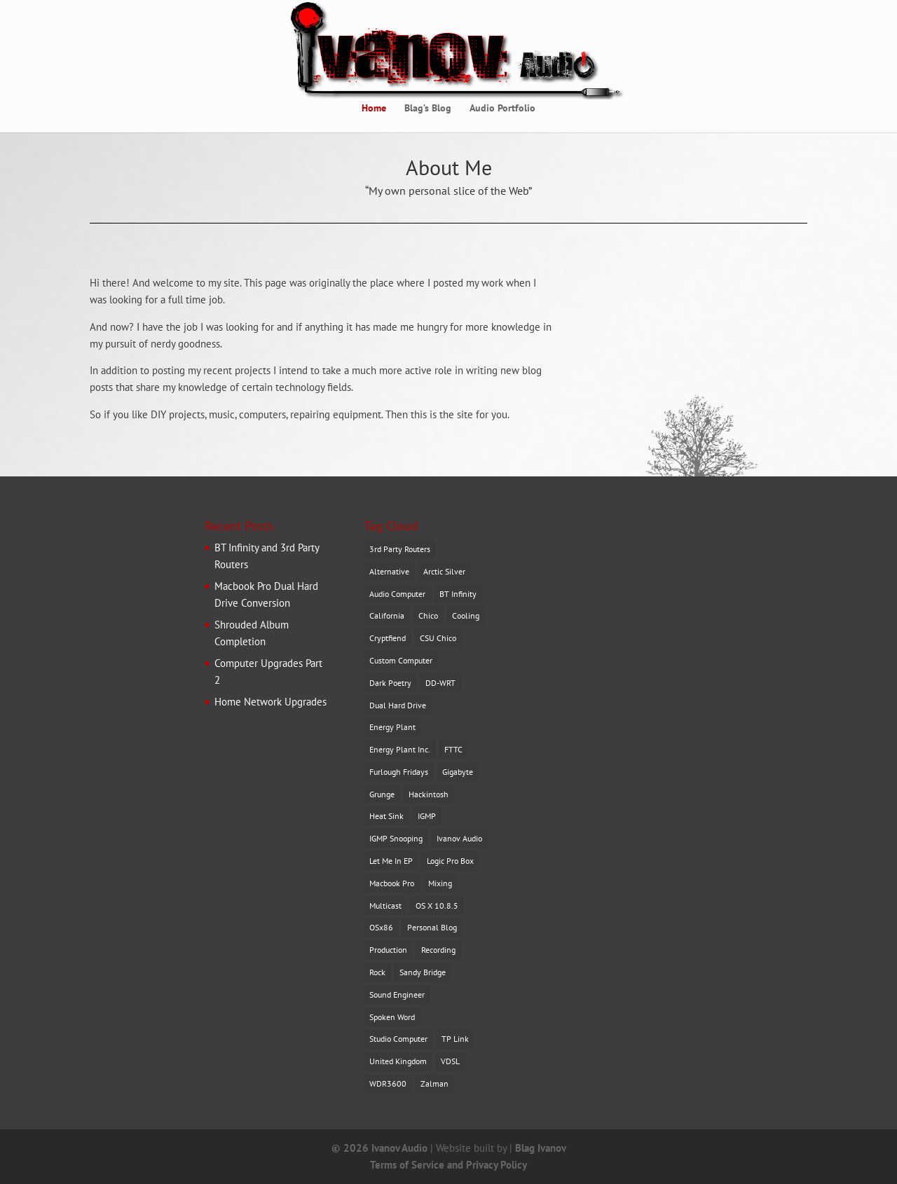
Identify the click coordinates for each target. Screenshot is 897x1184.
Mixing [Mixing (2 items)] (440, 883)
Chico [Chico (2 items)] (428, 615)
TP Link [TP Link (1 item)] (455, 1038)
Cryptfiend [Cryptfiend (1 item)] (387, 638)
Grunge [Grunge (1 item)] (382, 794)
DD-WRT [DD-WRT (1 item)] (440, 682)
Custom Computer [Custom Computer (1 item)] (400, 660)
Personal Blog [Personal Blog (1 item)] (432, 927)
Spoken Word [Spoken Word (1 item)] (392, 1017)
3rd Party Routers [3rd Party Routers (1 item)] (399, 549)
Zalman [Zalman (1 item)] (434, 1083)
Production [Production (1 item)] (388, 949)
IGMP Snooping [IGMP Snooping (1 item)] (396, 838)
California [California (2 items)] (386, 615)
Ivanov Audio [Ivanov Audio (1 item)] (459, 838)
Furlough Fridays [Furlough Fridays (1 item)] (398, 771)
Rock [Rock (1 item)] (377, 972)
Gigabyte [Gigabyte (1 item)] (457, 771)
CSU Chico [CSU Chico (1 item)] (438, 638)
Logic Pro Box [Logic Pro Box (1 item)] (450, 860)
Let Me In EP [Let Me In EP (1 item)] (391, 860)
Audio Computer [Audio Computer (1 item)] (397, 593)
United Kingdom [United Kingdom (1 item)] (398, 1061)
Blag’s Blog (427, 108)
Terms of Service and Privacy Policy (448, 1164)
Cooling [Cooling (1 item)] (465, 615)
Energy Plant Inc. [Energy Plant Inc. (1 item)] (399, 749)
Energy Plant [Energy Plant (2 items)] (392, 727)
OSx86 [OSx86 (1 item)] (381, 927)
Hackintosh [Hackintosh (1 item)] (428, 794)
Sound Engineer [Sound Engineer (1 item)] (397, 994)
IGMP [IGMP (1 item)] (427, 816)
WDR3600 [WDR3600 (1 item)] (387, 1083)
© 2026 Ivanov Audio (379, 1148)
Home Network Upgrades (270, 701)
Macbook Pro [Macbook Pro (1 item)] (391, 883)
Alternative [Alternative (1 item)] (389, 571)
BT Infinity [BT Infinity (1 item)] (458, 593)
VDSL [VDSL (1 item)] (450, 1061)
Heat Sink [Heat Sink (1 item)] (386, 816)
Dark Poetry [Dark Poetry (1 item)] (390, 682)
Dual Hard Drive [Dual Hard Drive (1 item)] (397, 705)
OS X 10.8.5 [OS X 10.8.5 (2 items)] (437, 905)
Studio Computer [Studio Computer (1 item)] (398, 1038)
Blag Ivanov (540, 1148)
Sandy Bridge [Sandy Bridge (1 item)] (422, 972)
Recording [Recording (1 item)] (438, 949)
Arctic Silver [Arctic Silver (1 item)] (444, 571)
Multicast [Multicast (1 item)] (385, 905)
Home (374, 108)
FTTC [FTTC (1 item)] (453, 749)
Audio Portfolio (502, 108)
